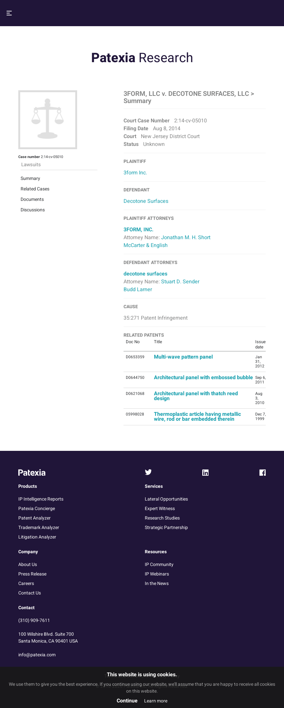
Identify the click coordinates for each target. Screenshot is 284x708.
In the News (157, 583)
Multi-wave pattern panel (183, 357)
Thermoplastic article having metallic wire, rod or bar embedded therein (197, 416)
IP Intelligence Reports (40, 499)
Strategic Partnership (166, 527)
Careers (26, 583)
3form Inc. (135, 173)
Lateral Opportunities (166, 499)
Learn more (155, 701)
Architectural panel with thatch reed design (196, 396)
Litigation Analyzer (37, 537)
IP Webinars (157, 574)
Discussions (33, 155)
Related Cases (35, 135)
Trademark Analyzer (38, 527)
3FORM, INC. (139, 230)
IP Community (159, 564)
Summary (30, 124)
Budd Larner (138, 289)
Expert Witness (160, 508)
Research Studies (162, 518)
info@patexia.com (37, 654)
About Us (27, 564)
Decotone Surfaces (146, 201)
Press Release (32, 574)
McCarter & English (146, 245)
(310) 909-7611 (34, 620)
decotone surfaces (145, 274)
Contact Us (29, 593)
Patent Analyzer (34, 518)
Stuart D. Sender (180, 282)
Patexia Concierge (36, 508)
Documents (32, 145)
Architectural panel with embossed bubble (203, 377)
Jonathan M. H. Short (185, 237)
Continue (127, 701)
